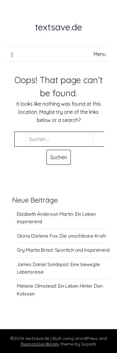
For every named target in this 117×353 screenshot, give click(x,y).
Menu (100, 54)
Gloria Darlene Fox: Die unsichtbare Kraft (61, 236)
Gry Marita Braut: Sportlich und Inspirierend (63, 250)
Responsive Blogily (40, 344)
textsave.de (58, 27)
